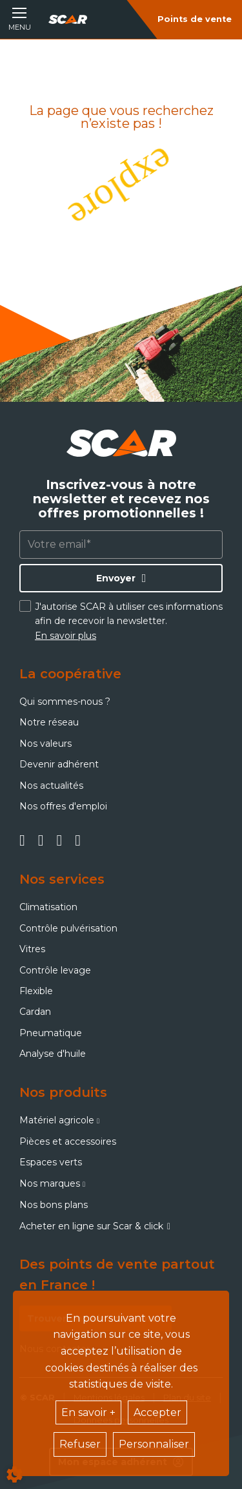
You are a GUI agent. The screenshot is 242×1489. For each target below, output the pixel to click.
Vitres (32, 949)
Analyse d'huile (52, 1053)
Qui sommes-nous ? (64, 701)
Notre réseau (49, 722)
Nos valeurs (45, 743)
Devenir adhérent (59, 764)
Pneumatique (50, 1033)
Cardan (35, 1011)
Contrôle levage (55, 970)
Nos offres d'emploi (63, 806)
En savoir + (88, 1412)
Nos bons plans (53, 1205)
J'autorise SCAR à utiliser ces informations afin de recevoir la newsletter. (129, 621)
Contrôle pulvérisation (68, 928)
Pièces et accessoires (67, 1141)
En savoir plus (65, 635)
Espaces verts (50, 1162)
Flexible (36, 991)
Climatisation (48, 907)
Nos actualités (51, 785)
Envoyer (116, 578)
